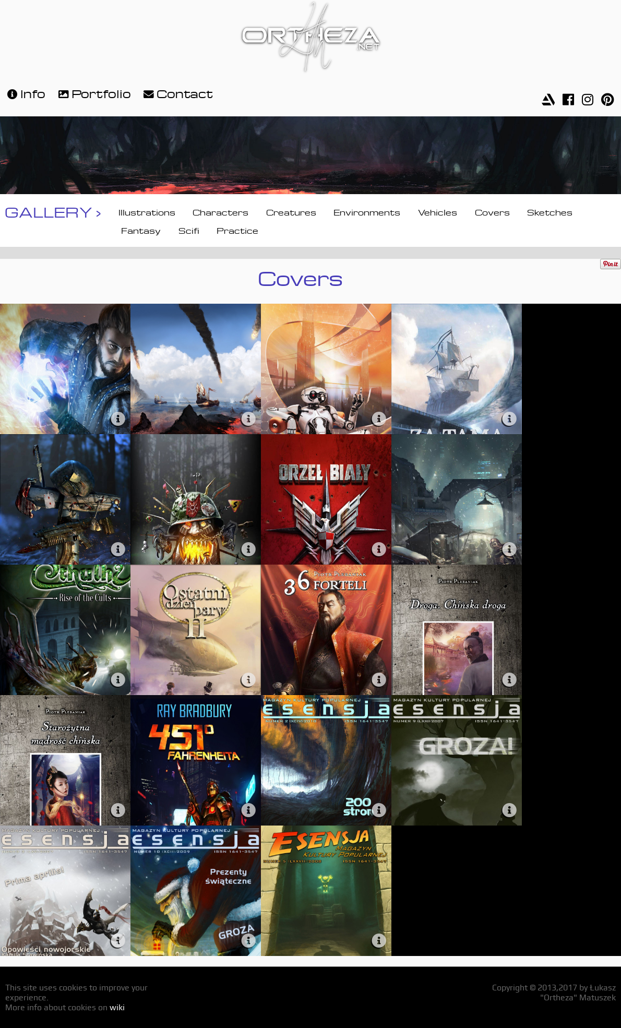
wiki (117, 1007)
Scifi (188, 229)
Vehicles (437, 211)
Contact (177, 92)
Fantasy (141, 229)
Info (25, 92)
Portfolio (93, 92)
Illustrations (146, 211)
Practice (237, 229)
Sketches (549, 211)
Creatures (291, 211)
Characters (220, 211)
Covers (492, 211)
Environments (366, 211)
